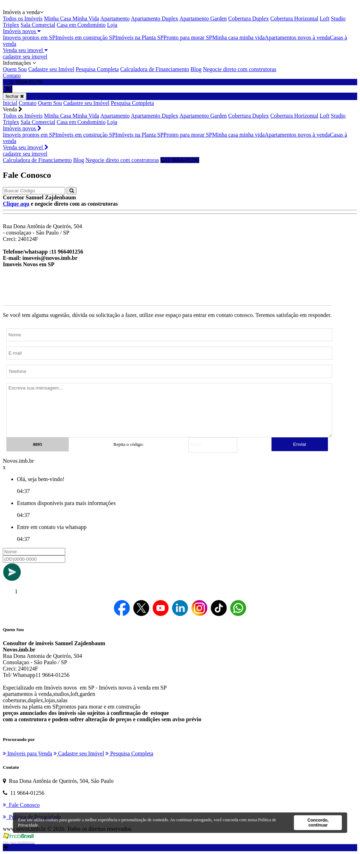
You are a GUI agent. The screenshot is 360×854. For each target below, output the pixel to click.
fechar (15, 96)
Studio (338, 18)
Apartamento (115, 18)
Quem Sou (15, 69)
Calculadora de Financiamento (154, 69)
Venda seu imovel (25, 50)
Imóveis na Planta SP (139, 37)
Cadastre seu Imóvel (51, 69)
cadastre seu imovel (25, 57)
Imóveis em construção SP (85, 37)
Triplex (11, 25)
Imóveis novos (22, 31)
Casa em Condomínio (81, 25)
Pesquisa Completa (97, 69)
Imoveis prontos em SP (29, 37)
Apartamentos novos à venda (297, 37)
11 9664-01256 (179, 160)
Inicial (10, 103)
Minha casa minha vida (238, 37)
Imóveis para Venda (27, 753)
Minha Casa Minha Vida (71, 18)
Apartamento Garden (203, 18)
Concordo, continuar (318, 823)
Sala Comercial (38, 25)
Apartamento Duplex (154, 18)
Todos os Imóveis (23, 18)
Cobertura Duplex (248, 18)
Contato (12, 76)
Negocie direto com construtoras (239, 69)
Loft (325, 18)
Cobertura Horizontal (294, 18)
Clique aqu (16, 204)
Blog (195, 69)
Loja (112, 25)
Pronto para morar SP (188, 37)
